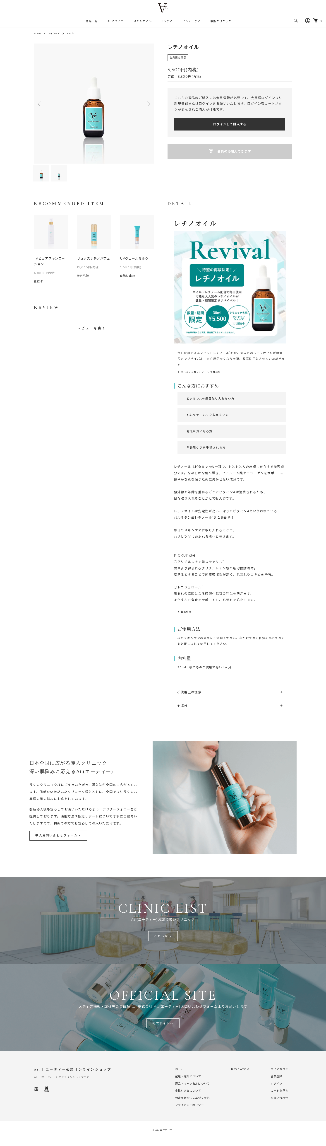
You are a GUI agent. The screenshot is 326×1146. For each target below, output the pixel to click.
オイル (76, 33)
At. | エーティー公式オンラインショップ (72, 1077)
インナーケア (191, 21)
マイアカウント (281, 1076)
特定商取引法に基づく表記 (192, 1105)
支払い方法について (188, 1098)
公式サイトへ (162, 1030)
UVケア (168, 21)
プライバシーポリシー (189, 1112)
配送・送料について (188, 1083)
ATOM (246, 1076)
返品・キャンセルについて (192, 1090)
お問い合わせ (280, 1105)
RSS (234, 1076)
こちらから (163, 943)
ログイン (277, 1090)
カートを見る (280, 1098)
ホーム (38, 33)
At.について (115, 21)
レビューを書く (91, 334)
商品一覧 (92, 21)
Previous (40, 103)
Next (147, 103)
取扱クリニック (220, 21)
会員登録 (277, 1083)
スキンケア (141, 21)
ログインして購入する (229, 124)
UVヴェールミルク (135, 265)
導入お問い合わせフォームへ (60, 842)
